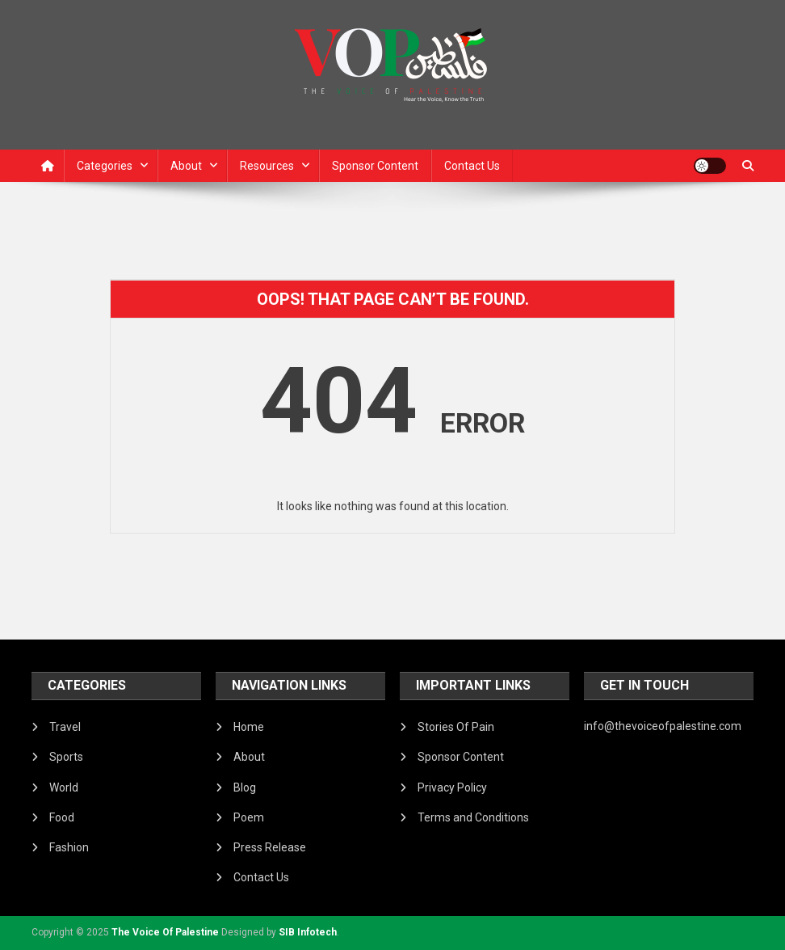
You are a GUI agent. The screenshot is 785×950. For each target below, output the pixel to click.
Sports (66, 756)
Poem (248, 817)
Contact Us (472, 165)
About (186, 165)
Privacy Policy (452, 787)
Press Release (269, 847)
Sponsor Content (375, 165)
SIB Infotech (308, 932)
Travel (65, 726)
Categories (104, 165)
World (63, 787)
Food (61, 817)
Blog (244, 787)
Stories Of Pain (456, 726)
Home (248, 726)
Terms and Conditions (473, 817)
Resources (267, 165)
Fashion (69, 847)
